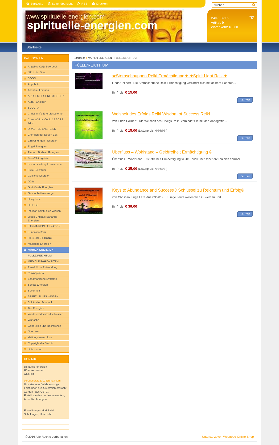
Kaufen (245, 100)
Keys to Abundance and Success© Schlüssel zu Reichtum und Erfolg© (178, 190)
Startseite (36, 3)
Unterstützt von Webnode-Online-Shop (228, 436)
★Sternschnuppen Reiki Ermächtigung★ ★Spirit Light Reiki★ (169, 76)
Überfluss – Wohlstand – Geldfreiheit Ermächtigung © (162, 152)
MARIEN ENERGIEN (100, 57)
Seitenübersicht (62, 3)
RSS (84, 3)
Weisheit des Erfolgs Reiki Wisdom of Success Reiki (161, 114)
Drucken (102, 3)
